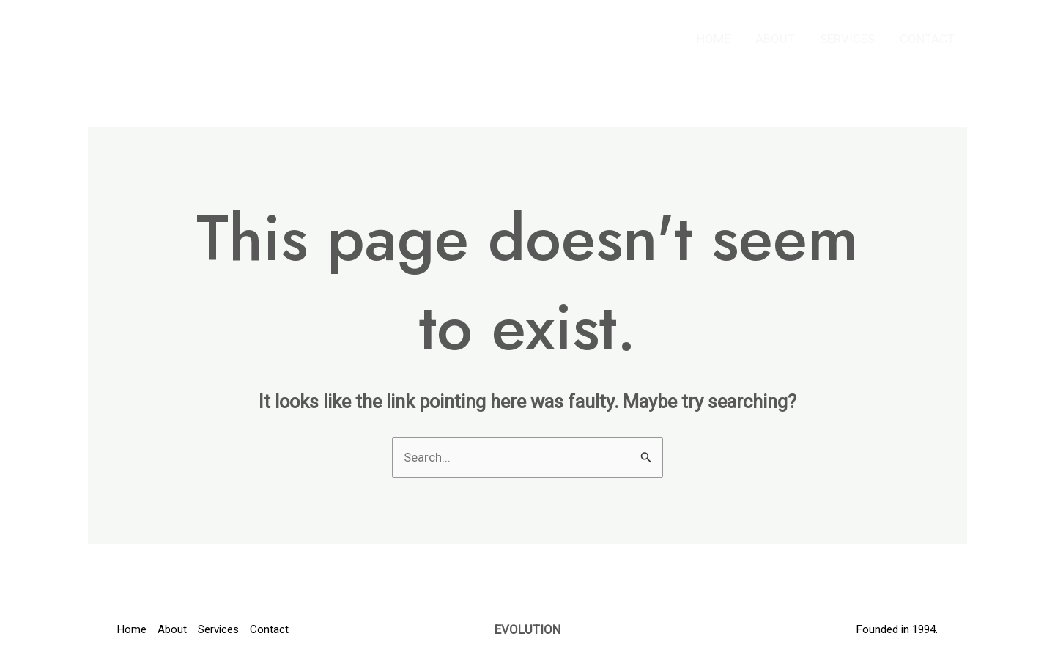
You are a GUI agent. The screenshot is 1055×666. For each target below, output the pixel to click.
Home (713, 39)
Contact (927, 39)
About (775, 39)
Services (847, 39)
